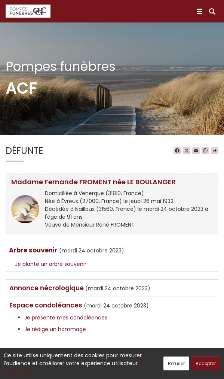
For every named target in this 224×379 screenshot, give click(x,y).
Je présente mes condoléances (65, 317)
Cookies (145, 369)
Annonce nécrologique (46, 288)
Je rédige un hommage (55, 329)
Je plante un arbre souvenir (50, 264)
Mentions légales (183, 369)
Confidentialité (109, 369)
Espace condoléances (45, 305)
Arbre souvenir (33, 250)
